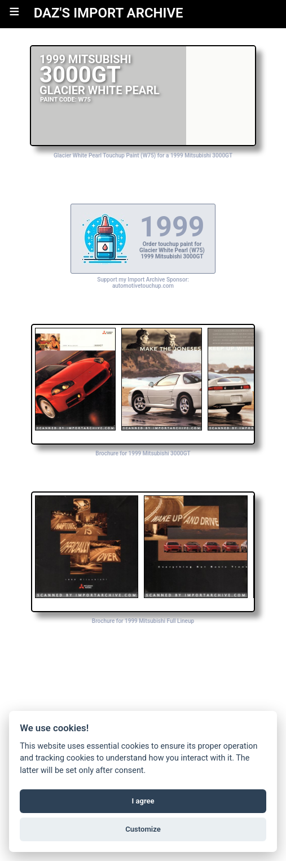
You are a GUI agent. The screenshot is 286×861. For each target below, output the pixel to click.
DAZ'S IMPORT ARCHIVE (108, 13)
